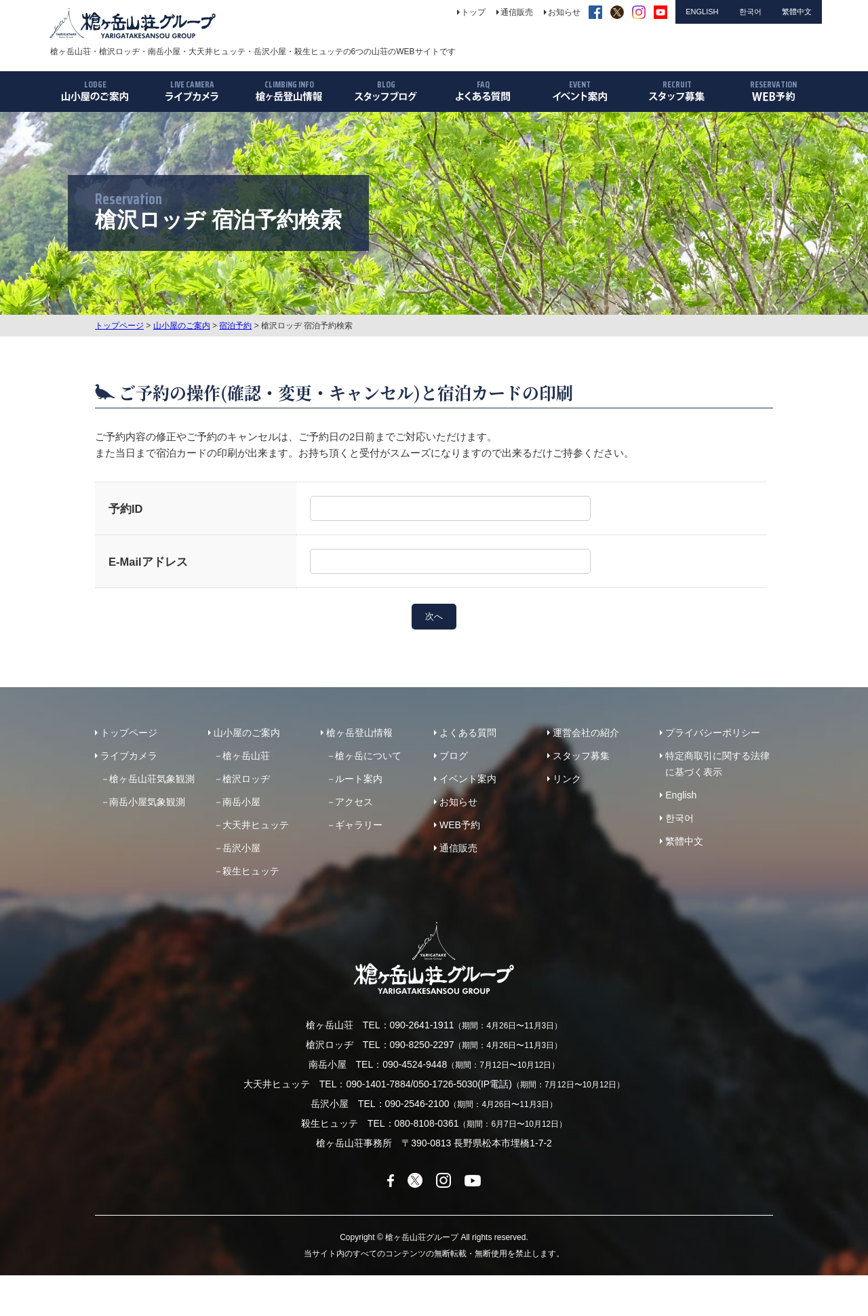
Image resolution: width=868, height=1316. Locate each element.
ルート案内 (358, 778)
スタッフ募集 (581, 755)
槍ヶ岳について (368, 755)
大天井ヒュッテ (255, 824)
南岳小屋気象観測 (147, 801)
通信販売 (458, 848)
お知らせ (458, 801)
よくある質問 (467, 732)
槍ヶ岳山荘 (246, 755)
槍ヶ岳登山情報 (359, 732)
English (680, 795)
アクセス (354, 801)
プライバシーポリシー (712, 732)
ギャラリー (358, 824)
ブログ (453, 755)
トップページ (119, 325)
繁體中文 (684, 841)
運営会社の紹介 (586, 732)
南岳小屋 (241, 801)
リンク (567, 778)
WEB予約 (459, 824)
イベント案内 (467, 778)
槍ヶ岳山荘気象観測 (152, 778)
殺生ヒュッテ (250, 871)
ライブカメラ (128, 755)
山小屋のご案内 (181, 325)
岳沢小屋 (241, 848)
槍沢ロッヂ (246, 778)
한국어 (679, 818)
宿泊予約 (235, 325)
